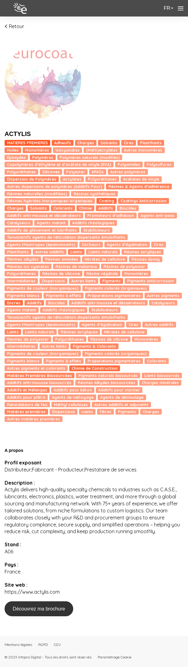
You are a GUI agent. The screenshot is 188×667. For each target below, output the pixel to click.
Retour (14, 26)
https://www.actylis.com (32, 592)
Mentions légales (18, 644)
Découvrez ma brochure (39, 608)
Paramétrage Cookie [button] (114, 657)
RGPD (43, 644)
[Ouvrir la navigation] (180, 8)
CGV (57, 644)
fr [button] (168, 8)
